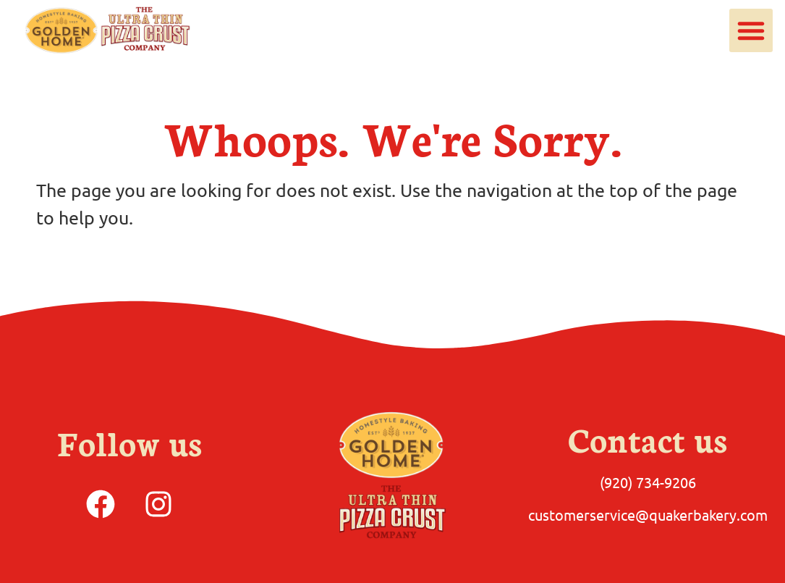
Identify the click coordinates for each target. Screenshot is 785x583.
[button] (751, 30)
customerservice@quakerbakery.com (648, 515)
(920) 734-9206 (648, 482)
